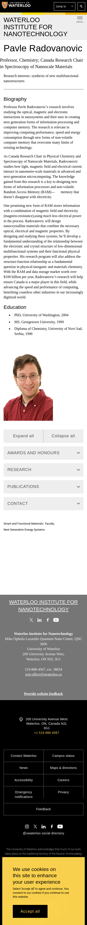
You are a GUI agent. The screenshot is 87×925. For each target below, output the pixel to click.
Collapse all (63, 436)
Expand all (23, 436)
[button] (64, 6)
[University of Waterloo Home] (16, 6)
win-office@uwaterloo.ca (43, 674)
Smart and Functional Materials (23, 523)
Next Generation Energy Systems (24, 529)
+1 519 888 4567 (46, 733)
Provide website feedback (43, 694)
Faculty (49, 523)
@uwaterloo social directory (43, 833)
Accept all (30, 911)
